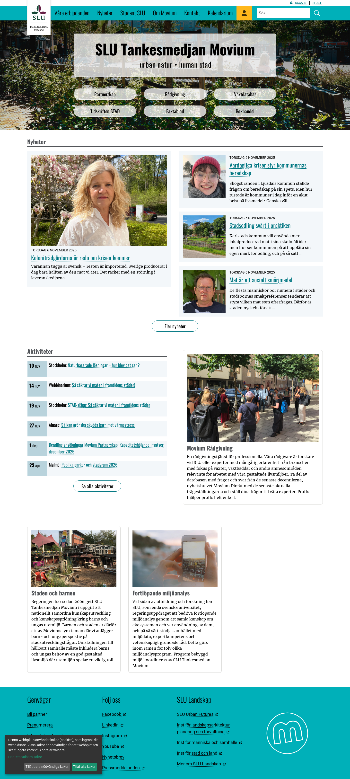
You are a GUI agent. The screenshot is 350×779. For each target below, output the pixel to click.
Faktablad (175, 111)
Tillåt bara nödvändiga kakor (47, 767)
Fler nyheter (175, 326)
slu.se (317, 3)
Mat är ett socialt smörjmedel (260, 279)
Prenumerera (40, 724)
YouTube (113, 746)
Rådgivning (175, 94)
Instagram (114, 735)
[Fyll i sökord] (283, 13)
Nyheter (105, 12)
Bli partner (37, 714)
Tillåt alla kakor (84, 767)
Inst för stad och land (199, 753)
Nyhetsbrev (113, 757)
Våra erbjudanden (71, 12)
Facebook (114, 714)
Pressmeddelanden (123, 767)
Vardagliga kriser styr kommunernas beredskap (267, 169)
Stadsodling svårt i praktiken (260, 225)
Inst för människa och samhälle (209, 742)
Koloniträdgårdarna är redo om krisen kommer (80, 257)
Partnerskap (105, 94)
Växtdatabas (245, 94)
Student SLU (132, 12)
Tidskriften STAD (105, 111)
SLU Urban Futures (197, 714)
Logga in (298, 3)
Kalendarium (220, 12)
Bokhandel (245, 111)
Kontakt (192, 12)
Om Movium (164, 12)
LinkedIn (112, 724)
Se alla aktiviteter (97, 486)
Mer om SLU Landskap (201, 763)
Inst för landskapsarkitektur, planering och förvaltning (203, 728)
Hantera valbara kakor (25, 757)
